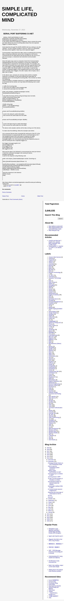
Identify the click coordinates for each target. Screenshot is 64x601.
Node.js (51, 354)
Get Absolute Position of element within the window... (54, 483)
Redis (50, 378)
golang (50, 307)
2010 (48, 517)
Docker (51, 289)
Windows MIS (52, 431)
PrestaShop (52, 368)
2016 (48, 453)
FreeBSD (51, 303)
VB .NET (51, 414)
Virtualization (52, 421)
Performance (52, 356)
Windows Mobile (53, 432)
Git (49, 306)
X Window (51, 435)
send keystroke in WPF (54, 476)
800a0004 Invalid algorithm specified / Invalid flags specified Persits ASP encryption (55, 531)
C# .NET (9, 186)
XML (50, 438)
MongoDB (51, 347)
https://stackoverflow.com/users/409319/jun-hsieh (56, 228)
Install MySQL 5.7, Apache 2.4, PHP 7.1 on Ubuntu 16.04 (56, 247)
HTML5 (51, 318)
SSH (50, 399)
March (50, 510)
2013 (48, 458)
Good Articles (52, 311)
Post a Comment (6, 192)
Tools (50, 406)
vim (50, 419)
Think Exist (52, 590)
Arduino (51, 262)
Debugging (52, 285)
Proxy (50, 374)
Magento (51, 338)
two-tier (50, 495)
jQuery (50, 331)
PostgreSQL (52, 366)
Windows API (52, 430)
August (50, 502)
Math (50, 342)
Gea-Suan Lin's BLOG (55, 586)
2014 (48, 456)
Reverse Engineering (54, 384)
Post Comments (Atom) (16, 199)
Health (50, 315)
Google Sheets (53, 313)
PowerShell (52, 367)
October (50, 498)
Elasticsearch (52, 293)
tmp (50, 403)
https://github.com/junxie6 (55, 226)
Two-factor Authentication (55, 407)
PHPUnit (51, 363)
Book (50, 271)
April (49, 509)
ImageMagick (52, 321)
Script (50, 389)
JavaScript (51, 329)
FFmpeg (51, 300)
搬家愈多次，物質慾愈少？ (56, 543)
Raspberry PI (52, 377)
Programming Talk (53, 371)
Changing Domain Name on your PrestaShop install (55, 463)
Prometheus (52, 372)
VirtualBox (51, 420)
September (51, 500)
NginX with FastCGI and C (56, 536)
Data (50, 280)
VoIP (50, 424)
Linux (50, 333)
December (51, 459)
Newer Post (5, 196)
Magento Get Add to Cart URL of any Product (55, 540)
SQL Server (52, 398)
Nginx (50, 353)
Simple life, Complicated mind (19, 14)
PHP (50, 360)
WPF (50, 434)
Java (50, 328)
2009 (48, 519)
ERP (50, 296)
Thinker (51, 591)
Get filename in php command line (54, 561)
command (51, 276)
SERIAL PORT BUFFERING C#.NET (18, 34)
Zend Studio (52, 439)
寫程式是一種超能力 (54, 547)
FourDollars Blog (53, 583)
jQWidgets (51, 332)
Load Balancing (53, 335)
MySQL (51, 349)
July (49, 504)
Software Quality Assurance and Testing (55, 393)
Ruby (50, 388)
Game (50, 304)
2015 (48, 454)
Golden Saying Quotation (55, 308)
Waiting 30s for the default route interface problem (56, 570)
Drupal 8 (51, 292)
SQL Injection (52, 396)
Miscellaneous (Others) (55, 343)
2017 (48, 451)
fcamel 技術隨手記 (54, 580)
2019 (48, 447)
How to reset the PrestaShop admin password (53, 468)
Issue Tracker (52, 325)
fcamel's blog (52, 581)
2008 (48, 521)
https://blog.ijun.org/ (54, 230)
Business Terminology (54, 272)
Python (50, 375)
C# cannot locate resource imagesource (55, 489)
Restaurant (52, 382)
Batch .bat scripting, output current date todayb (56, 566)
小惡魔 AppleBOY (53, 596)
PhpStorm (51, 361)
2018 (48, 449)
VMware (51, 423)
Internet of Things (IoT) (55, 322)
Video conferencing (54, 417)
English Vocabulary (54, 294)
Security (51, 391)
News (50, 352)
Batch (50, 268)
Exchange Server (53, 299)
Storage (51, 400)
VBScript (51, 416)
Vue (50, 427)
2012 (48, 514)
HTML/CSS (52, 317)
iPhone (50, 324)
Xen (50, 437)
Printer (50, 370)
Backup (51, 265)
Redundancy (52, 379)
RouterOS (51, 386)
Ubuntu (51, 410)
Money (50, 346)
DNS (50, 287)
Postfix (50, 364)
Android (51, 258)
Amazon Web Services (55, 257)
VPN (50, 425)
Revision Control (53, 385)
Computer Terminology (55, 278)
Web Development (54, 428)
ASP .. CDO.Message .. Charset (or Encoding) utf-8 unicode (56, 552)
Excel (50, 297)
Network (51, 350)
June (49, 505)
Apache (51, 261)
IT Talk (50, 326)
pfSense (51, 359)
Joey (50, 597)
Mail (50, 340)
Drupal (50, 290)
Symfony (51, 402)
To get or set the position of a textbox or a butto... (55, 479)
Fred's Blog (52, 584)
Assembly (51, 264)
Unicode (51, 412)
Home (23, 196)
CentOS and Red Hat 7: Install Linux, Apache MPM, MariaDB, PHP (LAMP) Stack (55, 242)
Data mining (52, 282)
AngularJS (51, 260)
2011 (48, 515)
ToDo (50, 405)
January (50, 512)
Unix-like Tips (52, 413)
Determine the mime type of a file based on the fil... (55, 493)
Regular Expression (54, 381)
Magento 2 (51, 339)
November (51, 461)
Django (51, 286)
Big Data (51, 269)
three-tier (50, 497)
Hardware (51, 314)
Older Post (40, 196)
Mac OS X (51, 336)
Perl (50, 357)
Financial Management (55, 301)
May (49, 507)
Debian (51, 283)
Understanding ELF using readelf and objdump (55, 557)
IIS (49, 320)
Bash (50, 267)
